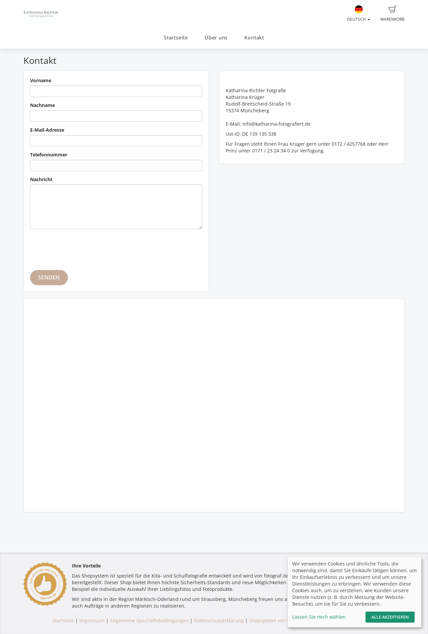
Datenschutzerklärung (219, 620)
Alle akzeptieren (390, 617)
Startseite (176, 37)
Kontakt (254, 37)
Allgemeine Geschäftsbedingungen (149, 620)
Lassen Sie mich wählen (319, 617)
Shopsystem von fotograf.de (280, 620)
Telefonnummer (48, 154)
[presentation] (81, 247)
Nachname (42, 105)
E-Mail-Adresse (47, 130)
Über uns (216, 37)
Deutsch (358, 13)
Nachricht (41, 179)
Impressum (92, 620)
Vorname (40, 80)
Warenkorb (392, 13)
